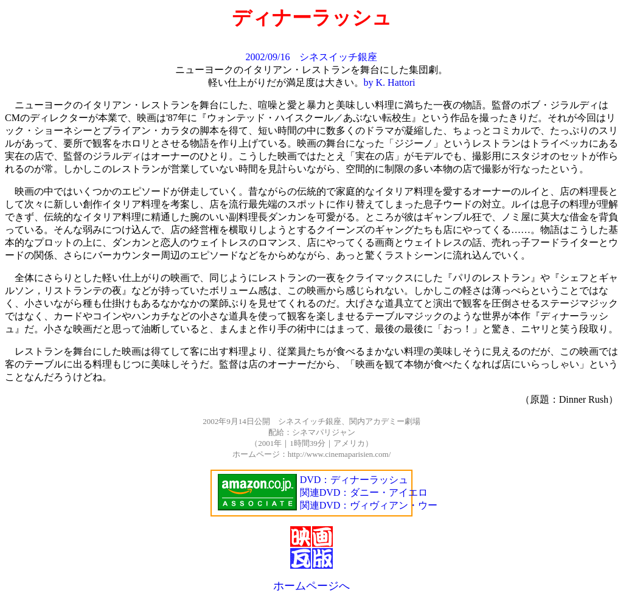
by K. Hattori (390, 82)
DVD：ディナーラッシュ (354, 480)
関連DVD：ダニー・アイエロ (364, 492)
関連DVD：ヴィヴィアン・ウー (369, 505)
